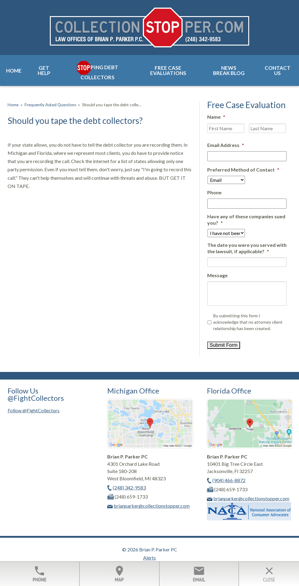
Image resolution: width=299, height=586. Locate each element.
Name (216, 117)
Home (14, 70)
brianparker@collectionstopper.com (152, 506)
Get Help (44, 70)
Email (199, 574)
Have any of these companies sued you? (246, 219)
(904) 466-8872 (229, 480)
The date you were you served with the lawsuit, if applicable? (247, 248)
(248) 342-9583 (129, 487)
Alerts (149, 557)
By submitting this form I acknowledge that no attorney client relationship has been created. (248, 322)
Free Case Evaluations (168, 70)
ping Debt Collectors (99, 72)
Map (119, 574)
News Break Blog (229, 70)
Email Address (225, 145)
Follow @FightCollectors (34, 410)
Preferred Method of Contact (243, 169)
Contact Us (277, 70)
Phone (214, 192)
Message (217, 275)
